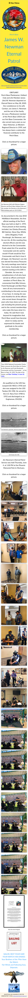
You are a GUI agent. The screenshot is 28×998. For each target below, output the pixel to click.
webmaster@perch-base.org (20, 996)
